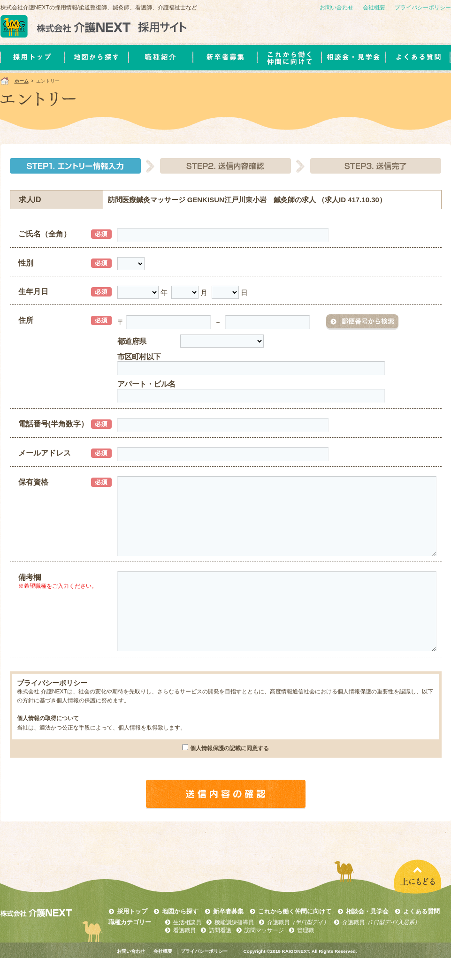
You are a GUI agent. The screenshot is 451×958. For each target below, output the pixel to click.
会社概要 (374, 7)
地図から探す (180, 911)
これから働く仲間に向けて (294, 911)
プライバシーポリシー (423, 7)
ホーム (22, 81)
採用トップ (132, 911)
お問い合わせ (336, 7)
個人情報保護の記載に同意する (229, 748)
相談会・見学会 (367, 911)
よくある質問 (421, 911)
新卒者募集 (228, 911)
